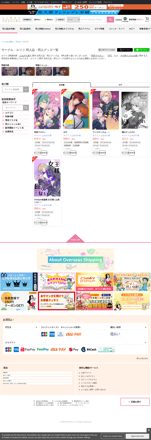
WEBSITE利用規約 (43, 413)
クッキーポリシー (91, 415)
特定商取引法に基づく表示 (46, 418)
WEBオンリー (66, 2)
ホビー (132, 36)
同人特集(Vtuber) (42, 36)
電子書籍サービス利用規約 (46, 415)
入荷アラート (104, 56)
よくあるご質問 (80, 2)
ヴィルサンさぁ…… (101, 141)
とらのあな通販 (7, 49)
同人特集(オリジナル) (64, 36)
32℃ (110, 62)
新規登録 (132, 27)
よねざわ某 (24, 62)
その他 (123, 62)
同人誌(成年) (25, 36)
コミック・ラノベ (116, 36)
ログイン (139, 27)
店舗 (23, 2)
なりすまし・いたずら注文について (77, 418)
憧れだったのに (128, 141)
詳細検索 (118, 27)
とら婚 (29, 2)
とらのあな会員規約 (65, 413)
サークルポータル (41, 2)
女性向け (60, 27)
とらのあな (5, 2)
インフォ (15, 2)
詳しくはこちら (142, 369)
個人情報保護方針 (70, 415)
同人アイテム (84, 36)
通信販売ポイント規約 (88, 413)
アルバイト (108, 2)
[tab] (120, 93)
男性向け (48, 27)
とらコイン (55, 2)
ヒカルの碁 (132, 62)
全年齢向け (27, 27)
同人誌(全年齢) (8, 36)
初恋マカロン (97, 62)
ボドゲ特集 (99, 36)
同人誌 (19, 49)
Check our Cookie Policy (112, 436)
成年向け (37, 27)
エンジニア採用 (95, 2)
